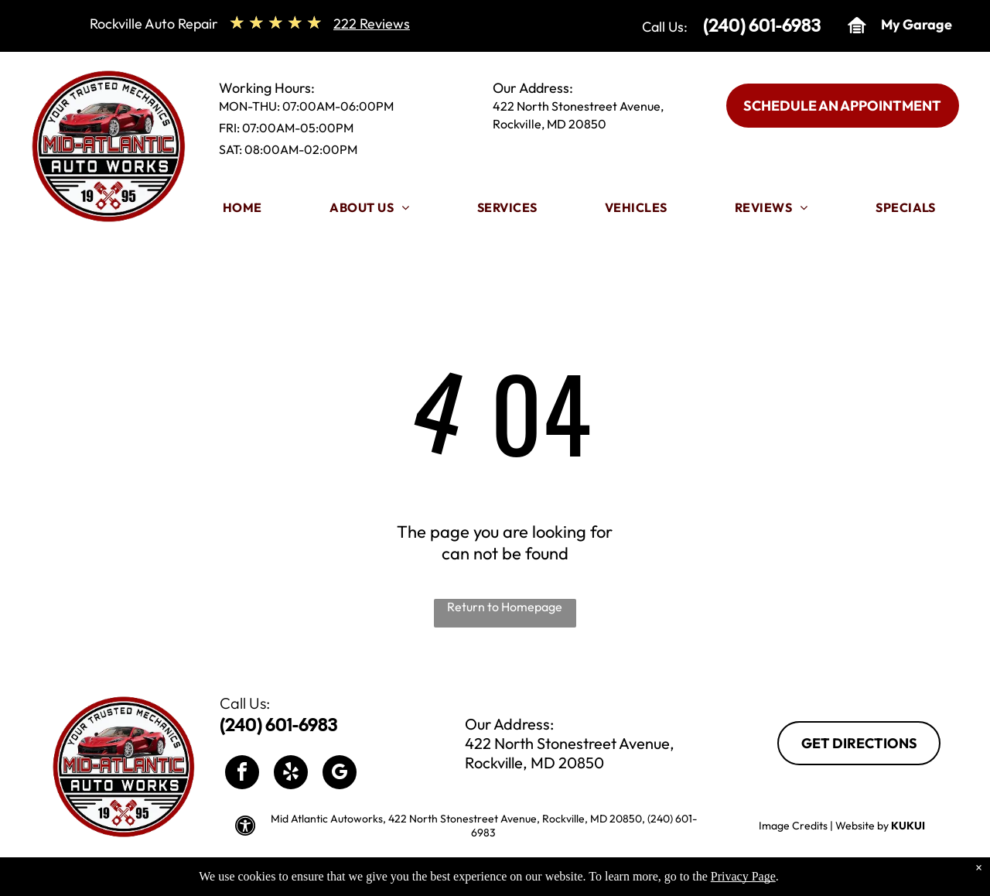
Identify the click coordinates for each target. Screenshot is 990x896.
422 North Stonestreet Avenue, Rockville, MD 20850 (569, 753)
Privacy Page (743, 882)
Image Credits (793, 826)
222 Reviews (371, 23)
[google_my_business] (340, 774)
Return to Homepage (504, 606)
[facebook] (242, 774)
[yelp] (291, 774)
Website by (862, 826)
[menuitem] (242, 211)
